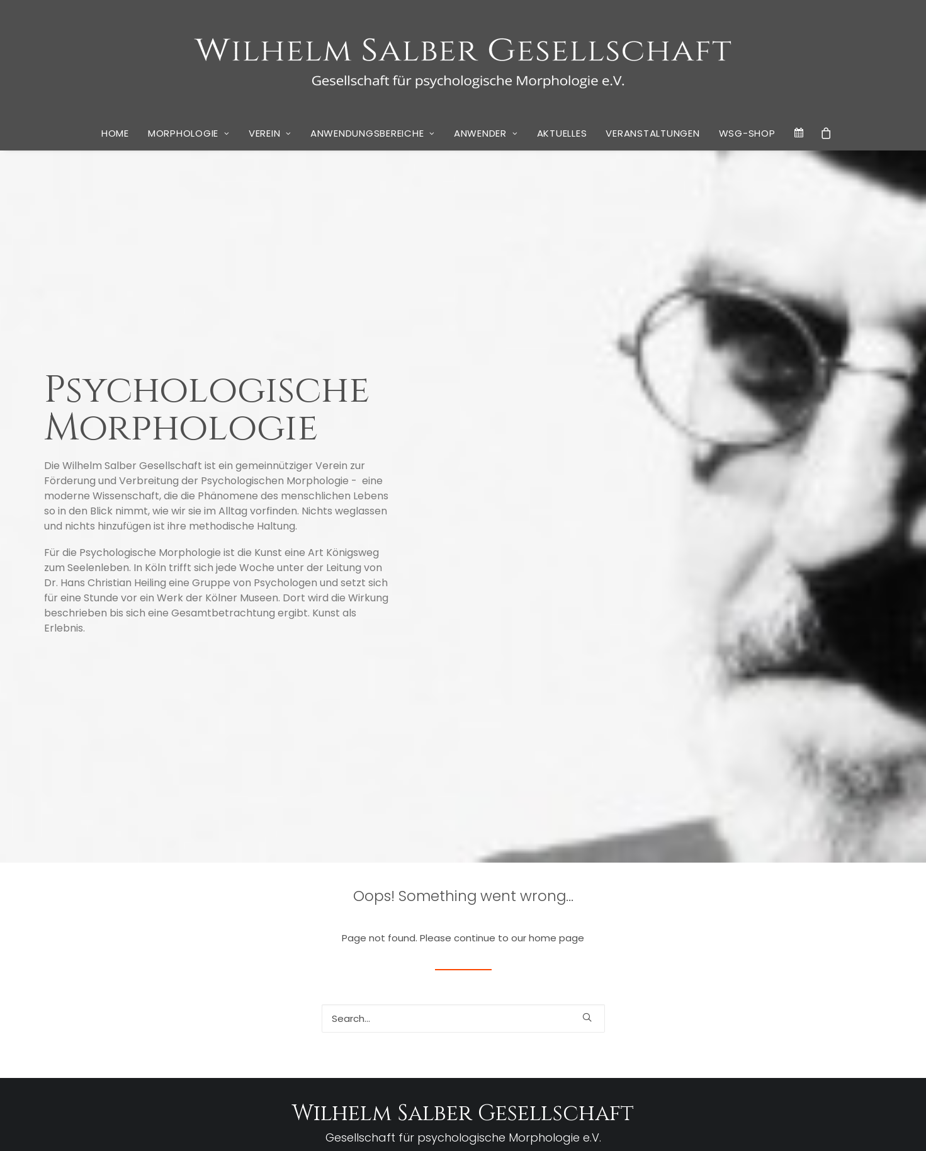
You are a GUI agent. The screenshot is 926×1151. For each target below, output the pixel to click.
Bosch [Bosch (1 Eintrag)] (764, 919)
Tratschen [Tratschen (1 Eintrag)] (783, 1025)
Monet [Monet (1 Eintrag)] (628, 996)
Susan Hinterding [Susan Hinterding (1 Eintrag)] (735, 1025)
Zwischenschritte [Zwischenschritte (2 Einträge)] (658, 1072)
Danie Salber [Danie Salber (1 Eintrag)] (850, 919)
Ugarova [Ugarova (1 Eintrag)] (817, 1025)
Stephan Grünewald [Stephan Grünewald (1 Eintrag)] (841, 1011)
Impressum (341, 1126)
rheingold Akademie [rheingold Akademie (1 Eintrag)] (801, 996)
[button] (587, 711)
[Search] (463, 712)
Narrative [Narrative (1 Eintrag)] (656, 996)
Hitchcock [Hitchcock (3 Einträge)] (782, 952)
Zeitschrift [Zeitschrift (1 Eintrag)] (860, 1058)
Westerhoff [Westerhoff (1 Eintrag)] (695, 1058)
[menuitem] (115, 133)
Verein (270, 133)
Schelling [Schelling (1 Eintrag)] (704, 1011)
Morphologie (189, 133)
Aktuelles (562, 133)
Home (115, 133)
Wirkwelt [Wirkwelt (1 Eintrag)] (826, 1058)
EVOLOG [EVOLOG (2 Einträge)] (740, 936)
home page (556, 631)
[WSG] (463, 58)
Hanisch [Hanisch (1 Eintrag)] (737, 954)
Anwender (486, 133)
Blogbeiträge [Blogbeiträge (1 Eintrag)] (730, 919)
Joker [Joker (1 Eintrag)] (682, 976)
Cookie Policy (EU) (462, 1126)
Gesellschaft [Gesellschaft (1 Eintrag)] (700, 954)
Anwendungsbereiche (372, 133)
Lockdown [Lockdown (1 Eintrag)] (858, 976)
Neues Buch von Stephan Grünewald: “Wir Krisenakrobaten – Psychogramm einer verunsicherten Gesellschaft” (181, 1009)
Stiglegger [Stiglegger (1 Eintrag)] (687, 1025)
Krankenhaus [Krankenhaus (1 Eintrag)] (716, 976)
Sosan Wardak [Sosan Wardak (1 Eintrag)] (747, 1011)
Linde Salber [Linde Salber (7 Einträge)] (790, 972)
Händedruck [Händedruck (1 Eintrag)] (832, 954)
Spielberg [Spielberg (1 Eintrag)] (789, 1011)
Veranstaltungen (652, 133)
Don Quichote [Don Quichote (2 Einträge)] (650, 936)
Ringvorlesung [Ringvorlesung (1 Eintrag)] (663, 1011)
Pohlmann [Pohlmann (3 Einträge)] (703, 994)
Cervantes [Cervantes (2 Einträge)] (801, 918)
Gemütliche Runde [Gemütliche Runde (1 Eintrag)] (847, 938)
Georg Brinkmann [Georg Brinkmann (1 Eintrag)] (647, 954)
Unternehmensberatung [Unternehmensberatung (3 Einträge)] (686, 1040)
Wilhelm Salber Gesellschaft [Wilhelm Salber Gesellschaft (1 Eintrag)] (763, 1058)
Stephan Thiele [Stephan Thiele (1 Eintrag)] (642, 1025)
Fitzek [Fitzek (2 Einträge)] (774, 936)
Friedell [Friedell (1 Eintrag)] (802, 938)
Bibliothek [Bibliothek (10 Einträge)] (662, 915)
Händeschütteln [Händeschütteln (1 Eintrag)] (645, 976)
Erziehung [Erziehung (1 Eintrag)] (702, 938)
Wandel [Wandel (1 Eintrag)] (769, 1041)
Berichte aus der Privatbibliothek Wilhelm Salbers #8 (186, 909)
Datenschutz (395, 1126)
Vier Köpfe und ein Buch (253, 1041)
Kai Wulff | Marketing (602, 1126)
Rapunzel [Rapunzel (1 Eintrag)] (749, 996)
